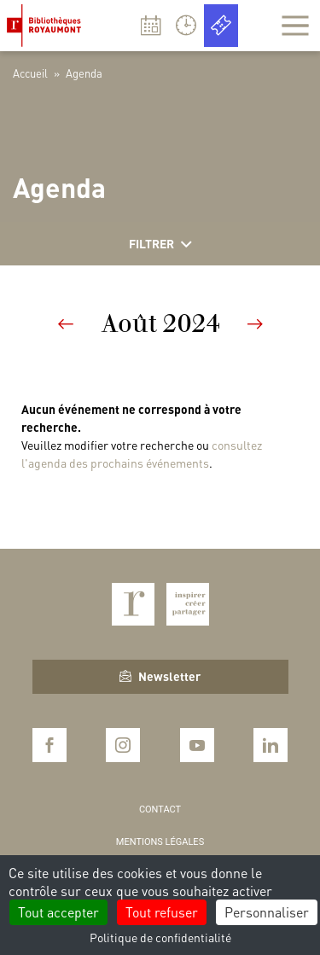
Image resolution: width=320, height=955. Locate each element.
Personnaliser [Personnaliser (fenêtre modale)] (266, 912)
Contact (160, 809)
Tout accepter (58, 912)
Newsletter (160, 676)
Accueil (30, 73)
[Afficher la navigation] (295, 25)
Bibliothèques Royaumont (47, 25)
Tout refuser (161, 912)
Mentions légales (160, 841)
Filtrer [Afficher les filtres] (160, 244)
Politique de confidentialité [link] (160, 937)
